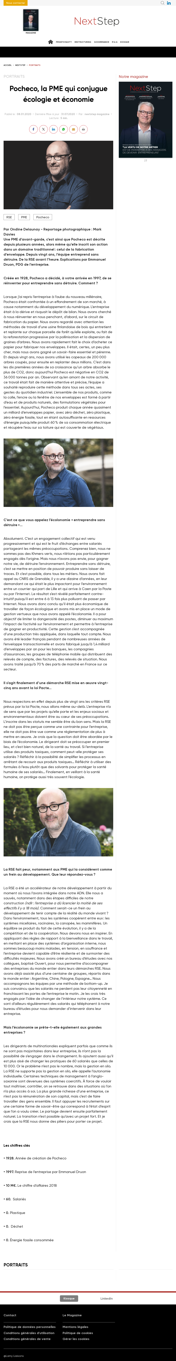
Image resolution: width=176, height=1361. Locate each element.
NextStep (20, 65)
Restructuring (83, 42)
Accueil (8, 65)
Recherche (162, 3)
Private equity (64, 42)
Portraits (34, 65)
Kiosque (124, 42)
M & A (114, 42)
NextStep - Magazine (97, 21)
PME (24, 217)
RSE (9, 217)
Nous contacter (15, 2)
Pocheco (42, 217)
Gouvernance (101, 42)
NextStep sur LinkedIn (169, 3)
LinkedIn (107, 1299)
